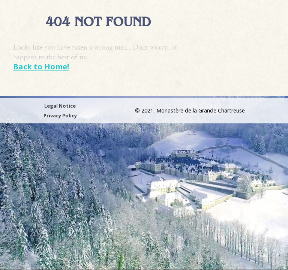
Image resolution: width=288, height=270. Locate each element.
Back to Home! (41, 67)
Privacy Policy (60, 115)
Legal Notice (60, 105)
